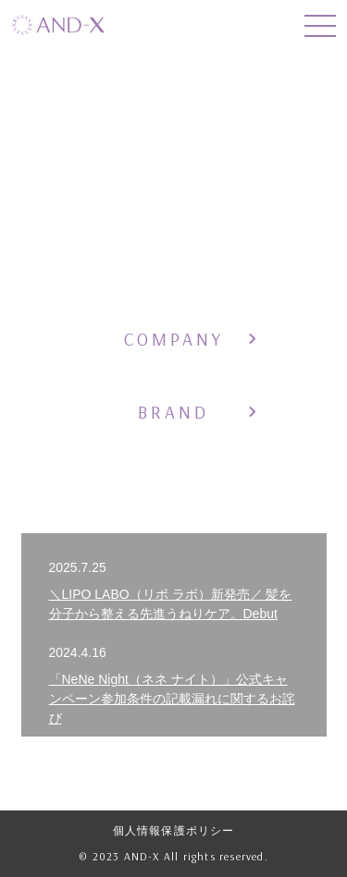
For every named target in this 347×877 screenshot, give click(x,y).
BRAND (173, 412)
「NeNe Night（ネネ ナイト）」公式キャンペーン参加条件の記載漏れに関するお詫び (172, 698)
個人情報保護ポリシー (174, 830)
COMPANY (174, 339)
